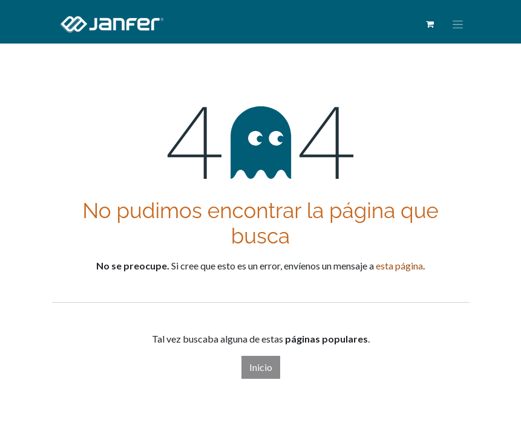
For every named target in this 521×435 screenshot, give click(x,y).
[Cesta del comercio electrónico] (430, 24)
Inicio (260, 367)
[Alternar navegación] (458, 24)
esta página (399, 265)
